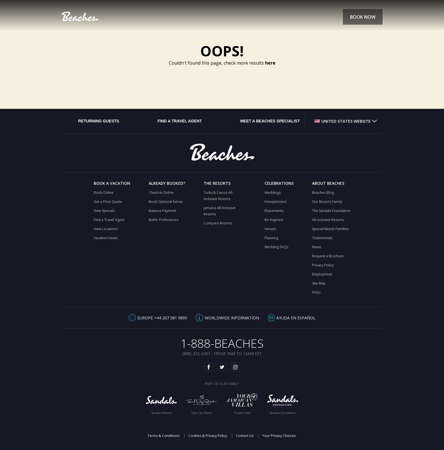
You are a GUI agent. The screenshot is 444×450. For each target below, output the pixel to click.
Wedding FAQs (276, 247)
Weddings (272, 192)
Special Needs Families (330, 228)
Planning (271, 237)
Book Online (104, 192)
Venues (270, 228)
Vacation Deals (106, 237)
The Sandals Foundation (331, 210)
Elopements (273, 210)
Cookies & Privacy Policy (207, 435)
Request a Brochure (328, 256)
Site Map (319, 283)
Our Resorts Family (327, 201)
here (270, 63)
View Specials (104, 210)
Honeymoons (275, 201)
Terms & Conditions (164, 435)
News (316, 247)
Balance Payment (162, 210)
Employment (322, 274)
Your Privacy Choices (279, 435)
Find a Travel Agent (109, 219)
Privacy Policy (323, 265)
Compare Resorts (218, 223)
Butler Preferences (163, 219)
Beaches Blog (323, 192)
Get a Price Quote (108, 201)
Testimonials (322, 237)
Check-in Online (161, 192)
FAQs (316, 292)
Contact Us (244, 435)
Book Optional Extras (166, 201)
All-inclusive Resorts (328, 219)
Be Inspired (273, 219)
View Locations (106, 228)
